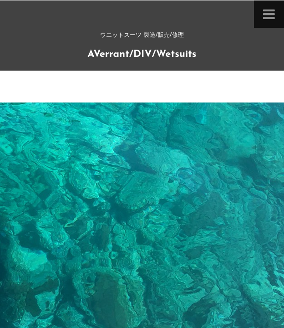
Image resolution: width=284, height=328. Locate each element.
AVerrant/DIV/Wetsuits (141, 54)
